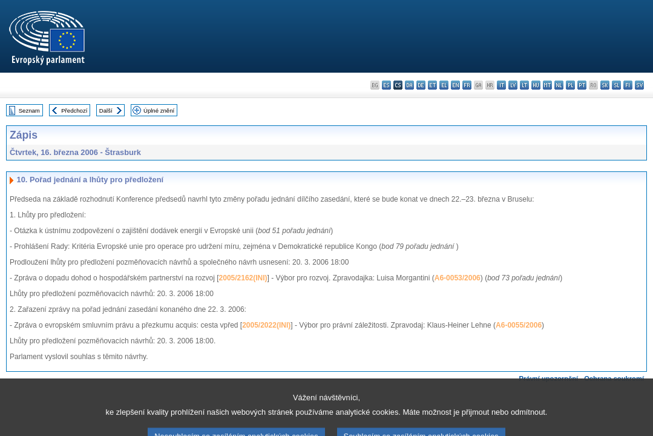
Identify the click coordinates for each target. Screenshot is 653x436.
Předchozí (74, 110)
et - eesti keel (432, 85)
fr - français (466, 85)
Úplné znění (158, 110)
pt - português (581, 85)
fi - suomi (627, 85)
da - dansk (409, 85)
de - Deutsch (420, 85)
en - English (455, 85)
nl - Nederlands (558, 85)
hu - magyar (535, 85)
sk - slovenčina (604, 85)
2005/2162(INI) (243, 278)
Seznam (29, 110)
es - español (386, 85)
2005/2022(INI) (266, 325)
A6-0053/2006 (458, 278)
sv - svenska (639, 85)
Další (106, 110)
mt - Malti (547, 85)
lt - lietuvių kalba (524, 85)
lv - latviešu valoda (512, 85)
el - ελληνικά (443, 85)
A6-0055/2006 (519, 325)
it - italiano (501, 85)
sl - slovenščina (616, 85)
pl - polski (570, 85)
